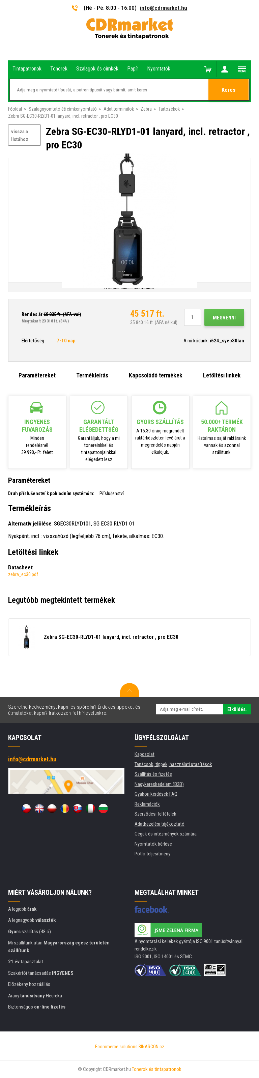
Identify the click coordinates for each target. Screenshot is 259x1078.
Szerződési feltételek (155, 814)
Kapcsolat (144, 754)
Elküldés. (237, 709)
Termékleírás (92, 375)
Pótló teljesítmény (152, 854)
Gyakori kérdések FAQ (156, 794)
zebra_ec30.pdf (23, 574)
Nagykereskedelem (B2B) (159, 784)
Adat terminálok (119, 109)
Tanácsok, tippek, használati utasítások (173, 764)
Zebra (146, 109)
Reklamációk (147, 804)
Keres (229, 90)
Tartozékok (169, 109)
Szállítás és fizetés (153, 774)
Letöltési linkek (222, 375)
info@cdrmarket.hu (163, 7)
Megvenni (224, 318)
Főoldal (15, 109)
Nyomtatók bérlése (153, 844)
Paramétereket (37, 375)
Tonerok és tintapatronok (156, 1069)
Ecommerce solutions (116, 1046)
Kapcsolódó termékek (155, 375)
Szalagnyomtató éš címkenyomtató (63, 109)
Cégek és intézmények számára (166, 834)
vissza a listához (19, 135)
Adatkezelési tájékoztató (159, 824)
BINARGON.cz (151, 1046)
